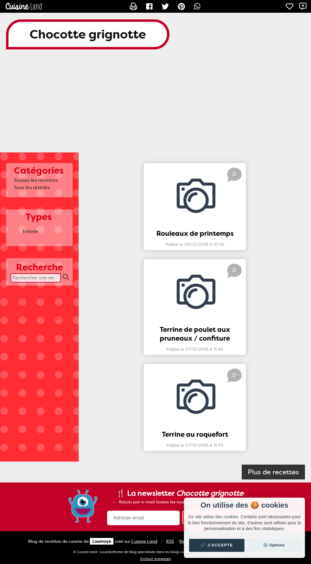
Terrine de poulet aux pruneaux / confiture (195, 334)
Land (144, 541)
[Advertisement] (155, 104)
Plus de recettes (273, 472)
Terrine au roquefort (195, 434)
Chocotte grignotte (88, 34)
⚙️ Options (274, 545)
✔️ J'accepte (217, 545)
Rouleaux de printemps (195, 233)
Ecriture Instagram (155, 559)
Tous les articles (32, 187)
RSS (170, 541)
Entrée (30, 231)
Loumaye (101, 541)
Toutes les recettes (36, 180)
